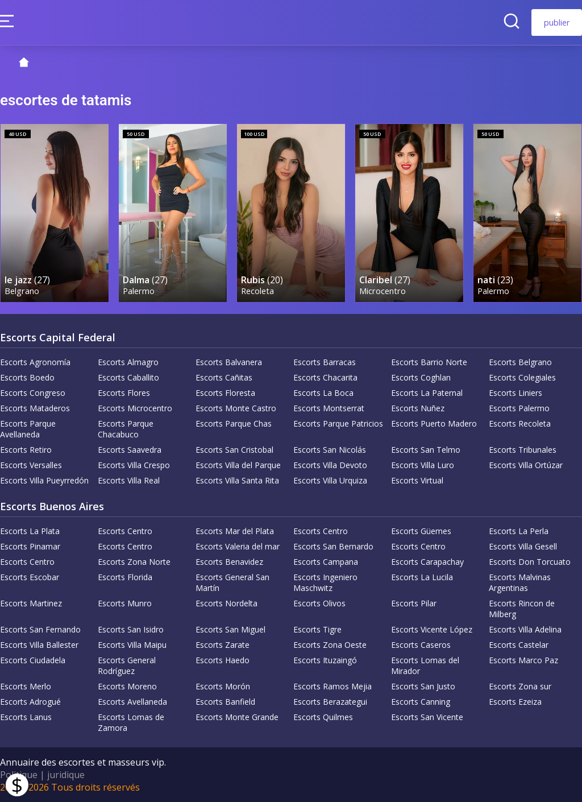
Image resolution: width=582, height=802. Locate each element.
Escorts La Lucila (422, 577)
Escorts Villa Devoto (330, 465)
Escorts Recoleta (520, 423)
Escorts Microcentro (135, 408)
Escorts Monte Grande (237, 717)
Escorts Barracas (324, 362)
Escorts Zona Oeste (330, 644)
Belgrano (22, 291)
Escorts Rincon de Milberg (522, 608)
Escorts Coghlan (421, 377)
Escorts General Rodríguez (127, 665)
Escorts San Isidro (131, 629)
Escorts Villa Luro (422, 465)
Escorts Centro (125, 531)
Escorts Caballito (128, 377)
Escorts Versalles (31, 465)
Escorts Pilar (413, 603)
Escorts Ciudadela (32, 660)
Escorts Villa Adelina (525, 629)
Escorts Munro (125, 603)
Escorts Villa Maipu (132, 644)
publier (556, 22)
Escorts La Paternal (427, 392)
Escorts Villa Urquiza (330, 480)
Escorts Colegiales (522, 377)
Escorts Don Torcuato (530, 561)
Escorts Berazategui (330, 701)
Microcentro (382, 291)
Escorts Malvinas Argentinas (520, 582)
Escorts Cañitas (224, 377)
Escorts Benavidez (229, 561)
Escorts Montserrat (328, 408)
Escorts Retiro (26, 449)
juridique (66, 774)
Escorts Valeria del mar (238, 546)
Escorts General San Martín (232, 582)
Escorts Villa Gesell (523, 546)
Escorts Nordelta (226, 603)
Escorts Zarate (223, 644)
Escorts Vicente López (431, 629)
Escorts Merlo (25, 686)
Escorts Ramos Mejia (332, 686)
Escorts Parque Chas (234, 423)
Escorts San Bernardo (333, 546)
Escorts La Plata (30, 531)
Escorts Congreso (32, 392)
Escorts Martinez (31, 603)
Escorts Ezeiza (515, 701)
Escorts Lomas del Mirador (425, 665)
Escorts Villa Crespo (134, 465)
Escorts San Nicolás (329, 449)
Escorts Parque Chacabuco (125, 429)
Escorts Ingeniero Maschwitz (325, 582)
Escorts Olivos (319, 603)
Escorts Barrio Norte (429, 362)
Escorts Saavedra (129, 449)
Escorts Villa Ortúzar (526, 465)
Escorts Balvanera (229, 362)
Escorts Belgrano (520, 362)
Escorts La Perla (518, 531)
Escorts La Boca (323, 392)
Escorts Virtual (417, 480)
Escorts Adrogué (30, 701)
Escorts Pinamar (30, 546)
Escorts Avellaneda (132, 701)
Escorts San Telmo (425, 449)
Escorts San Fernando (40, 629)
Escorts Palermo (519, 408)
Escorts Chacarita (325, 377)
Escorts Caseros (421, 644)
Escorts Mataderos (35, 408)
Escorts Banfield (225, 701)
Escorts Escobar (29, 577)
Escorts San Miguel (230, 629)
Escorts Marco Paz (523, 660)
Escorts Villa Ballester (39, 644)
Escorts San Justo (423, 686)
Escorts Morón (223, 686)
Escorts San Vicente (427, 717)
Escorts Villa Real (129, 480)
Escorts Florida (125, 577)
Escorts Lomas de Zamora (131, 722)
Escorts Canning (420, 701)
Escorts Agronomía (35, 362)
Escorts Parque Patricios (338, 423)
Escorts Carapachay (427, 561)
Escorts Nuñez (417, 408)
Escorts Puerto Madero (434, 423)
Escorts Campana (325, 561)
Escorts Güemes (421, 531)
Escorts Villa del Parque (238, 465)
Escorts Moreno (127, 686)
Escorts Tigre (317, 629)
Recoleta (257, 291)
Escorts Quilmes (323, 717)
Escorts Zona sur (520, 686)
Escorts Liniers (515, 392)
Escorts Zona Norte (134, 561)
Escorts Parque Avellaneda (28, 429)
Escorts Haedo (223, 660)
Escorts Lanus (26, 717)
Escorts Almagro (128, 362)
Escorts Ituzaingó (325, 660)
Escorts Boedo (27, 377)
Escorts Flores (124, 392)
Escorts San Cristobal (234, 449)
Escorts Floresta (225, 392)
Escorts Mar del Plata (235, 531)
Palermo (139, 291)
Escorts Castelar (518, 644)
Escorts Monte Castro (236, 408)
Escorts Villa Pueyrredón (44, 480)
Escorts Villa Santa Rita (237, 480)
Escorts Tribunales (522, 449)
